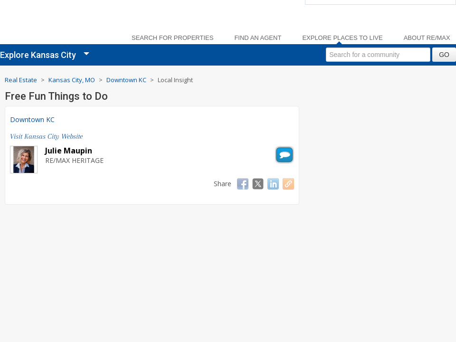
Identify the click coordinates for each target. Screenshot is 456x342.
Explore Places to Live (342, 38)
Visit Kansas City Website (46, 136)
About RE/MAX (427, 38)
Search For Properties (172, 38)
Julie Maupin (68, 150)
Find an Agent (257, 38)
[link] (62, 24)
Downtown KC (32, 119)
